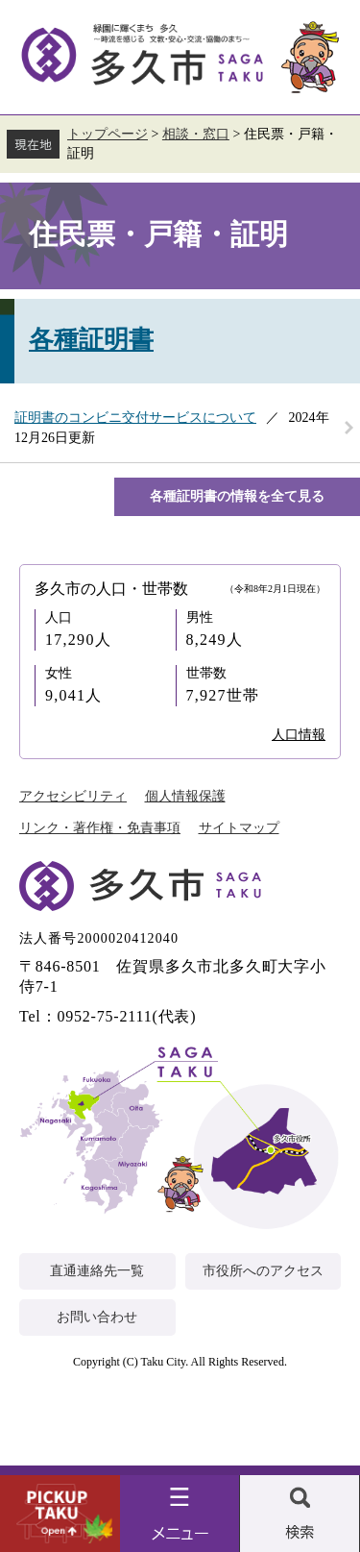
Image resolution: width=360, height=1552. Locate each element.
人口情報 (298, 734)
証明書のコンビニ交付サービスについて (135, 417)
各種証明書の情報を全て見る (237, 496)
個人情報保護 (185, 796)
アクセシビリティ (73, 796)
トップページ (107, 134)
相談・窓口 (195, 134)
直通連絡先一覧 (97, 1271)
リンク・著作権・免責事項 (99, 828)
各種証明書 (91, 340)
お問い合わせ (97, 1317)
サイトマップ (239, 828)
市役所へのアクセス (263, 1271)
